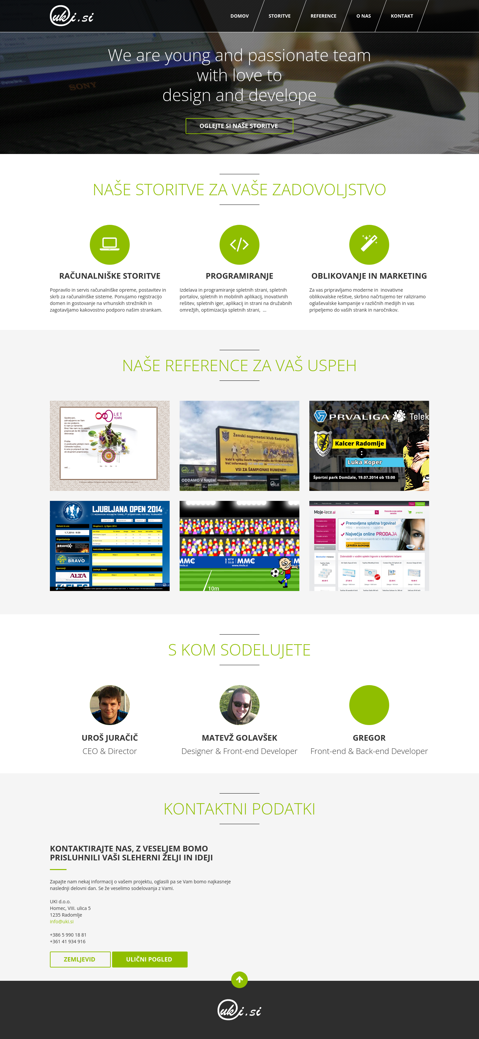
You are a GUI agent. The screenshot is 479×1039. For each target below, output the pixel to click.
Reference (324, 16)
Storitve (280, 16)
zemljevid (80, 959)
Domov (240, 16)
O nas (363, 16)
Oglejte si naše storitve (239, 126)
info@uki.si (62, 921)
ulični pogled (150, 959)
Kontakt (402, 16)
